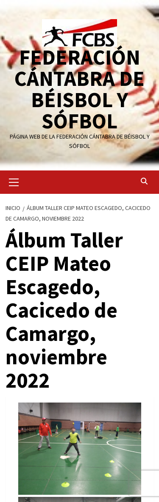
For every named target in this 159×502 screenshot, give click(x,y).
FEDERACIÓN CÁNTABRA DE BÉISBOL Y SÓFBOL (79, 89)
